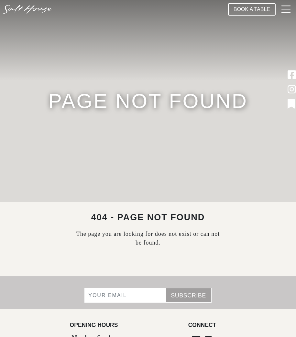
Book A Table (252, 9)
